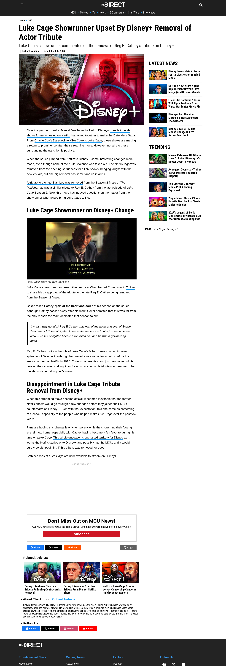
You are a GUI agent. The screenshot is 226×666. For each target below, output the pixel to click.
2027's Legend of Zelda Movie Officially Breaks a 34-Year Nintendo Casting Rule (185, 216)
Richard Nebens (30, 51)
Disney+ (171, 229)
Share (35, 547)
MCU (73, 12)
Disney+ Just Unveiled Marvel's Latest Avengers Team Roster (183, 117)
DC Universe (117, 12)
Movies (84, 12)
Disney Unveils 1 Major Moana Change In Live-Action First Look (181, 132)
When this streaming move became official (55, 399)
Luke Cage (159, 229)
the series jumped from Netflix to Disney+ (62, 159)
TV (93, 12)
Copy (128, 547)
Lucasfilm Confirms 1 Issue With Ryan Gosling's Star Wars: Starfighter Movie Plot (184, 103)
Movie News (25, 663)
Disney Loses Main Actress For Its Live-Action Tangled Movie (184, 74)
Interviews (149, 12)
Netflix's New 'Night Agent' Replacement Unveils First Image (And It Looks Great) (184, 89)
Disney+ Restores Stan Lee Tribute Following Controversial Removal (43, 589)
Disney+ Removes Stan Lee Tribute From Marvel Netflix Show (80, 589)
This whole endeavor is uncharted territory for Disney (88, 437)
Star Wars (133, 12)
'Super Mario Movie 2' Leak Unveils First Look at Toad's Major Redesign (184, 201)
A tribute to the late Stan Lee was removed (55, 182)
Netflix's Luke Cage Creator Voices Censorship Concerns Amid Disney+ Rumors (119, 589)
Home (22, 20)
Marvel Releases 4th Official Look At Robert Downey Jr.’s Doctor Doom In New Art (185, 158)
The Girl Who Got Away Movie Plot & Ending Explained (181, 187)
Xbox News (72, 663)
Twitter (130, 287)
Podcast (117, 663)
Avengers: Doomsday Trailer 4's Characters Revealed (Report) (184, 173)
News (103, 12)
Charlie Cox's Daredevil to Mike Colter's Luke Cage (68, 140)
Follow (31, 628)
